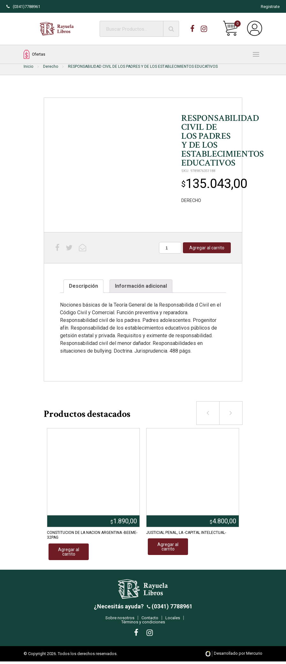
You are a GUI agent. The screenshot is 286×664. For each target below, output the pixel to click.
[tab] (83, 286)
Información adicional (141, 286)
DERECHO (191, 200)
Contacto (149, 620)
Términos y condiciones (143, 624)
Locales (172, 620)
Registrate (270, 6)
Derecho (50, 66)
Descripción (83, 286)
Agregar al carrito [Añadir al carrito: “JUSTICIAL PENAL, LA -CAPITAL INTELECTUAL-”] (167, 546)
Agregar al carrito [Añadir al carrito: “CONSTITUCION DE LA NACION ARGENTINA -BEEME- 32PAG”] (68, 552)
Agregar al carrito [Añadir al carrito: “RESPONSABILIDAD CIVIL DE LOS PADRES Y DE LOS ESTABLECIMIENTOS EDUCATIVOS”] (206, 247)
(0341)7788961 (23, 6)
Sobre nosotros (119, 620)
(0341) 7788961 (171, 608)
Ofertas (34, 54)
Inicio (28, 66)
